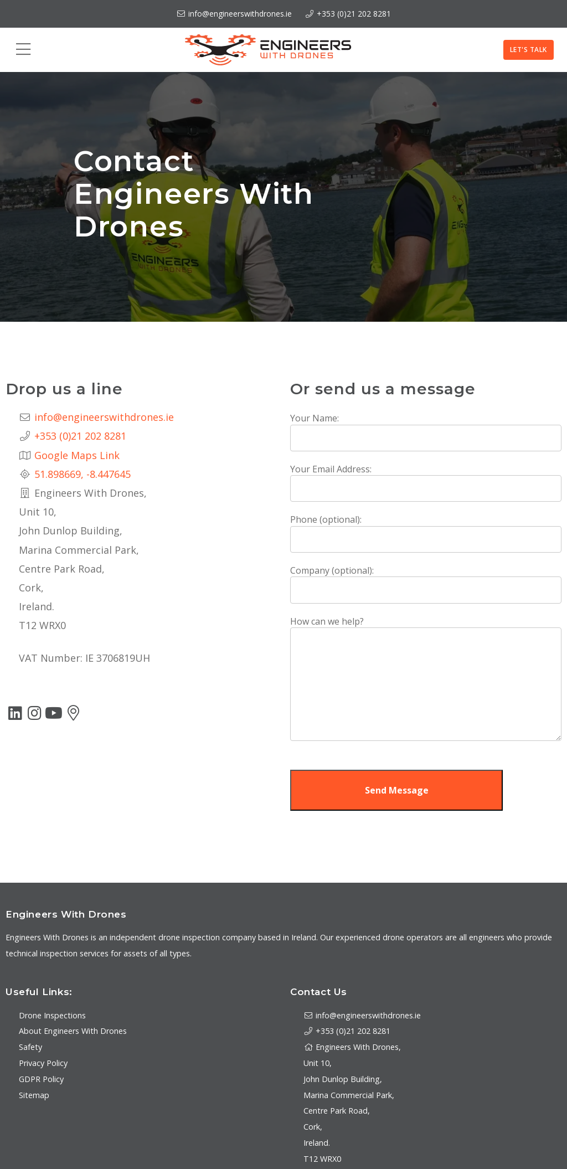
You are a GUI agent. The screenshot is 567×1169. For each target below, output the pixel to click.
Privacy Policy (43, 1063)
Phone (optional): (326, 519)
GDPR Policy (41, 1079)
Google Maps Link (77, 455)
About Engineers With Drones (73, 1031)
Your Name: (314, 418)
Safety (30, 1047)
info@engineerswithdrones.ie (234, 13)
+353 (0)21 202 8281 (354, 13)
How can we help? (327, 621)
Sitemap (34, 1095)
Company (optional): (332, 570)
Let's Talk (528, 49)
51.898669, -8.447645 (82, 474)
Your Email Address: (331, 469)
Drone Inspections (52, 1015)
